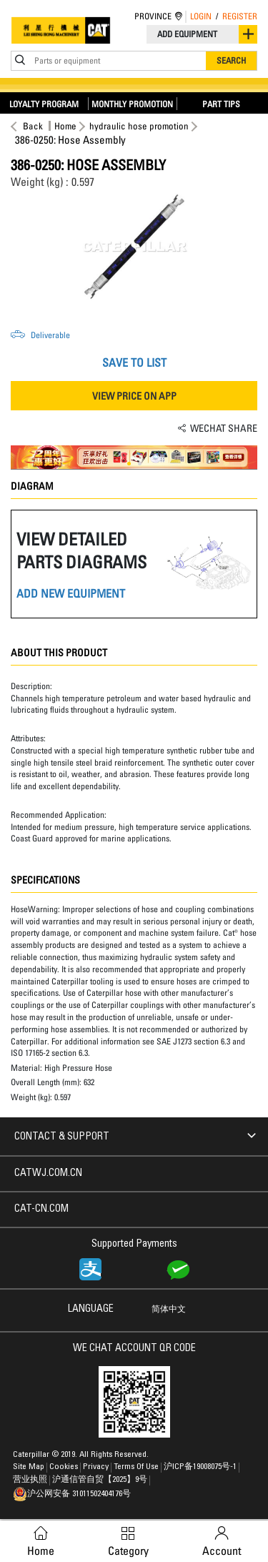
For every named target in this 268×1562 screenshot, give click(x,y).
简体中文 (169, 1309)
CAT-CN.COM (41, 1210)
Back (31, 126)
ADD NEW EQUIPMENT (70, 593)
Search (231, 60)
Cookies (64, 1467)
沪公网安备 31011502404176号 (72, 1494)
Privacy (97, 1467)
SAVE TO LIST (134, 362)
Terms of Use (137, 1467)
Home (65, 126)
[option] (134, 246)
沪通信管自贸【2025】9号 (100, 1480)
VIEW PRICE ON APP (134, 396)
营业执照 (31, 1480)
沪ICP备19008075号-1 (201, 1467)
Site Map (29, 1467)
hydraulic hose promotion (139, 126)
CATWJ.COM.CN (48, 1174)
